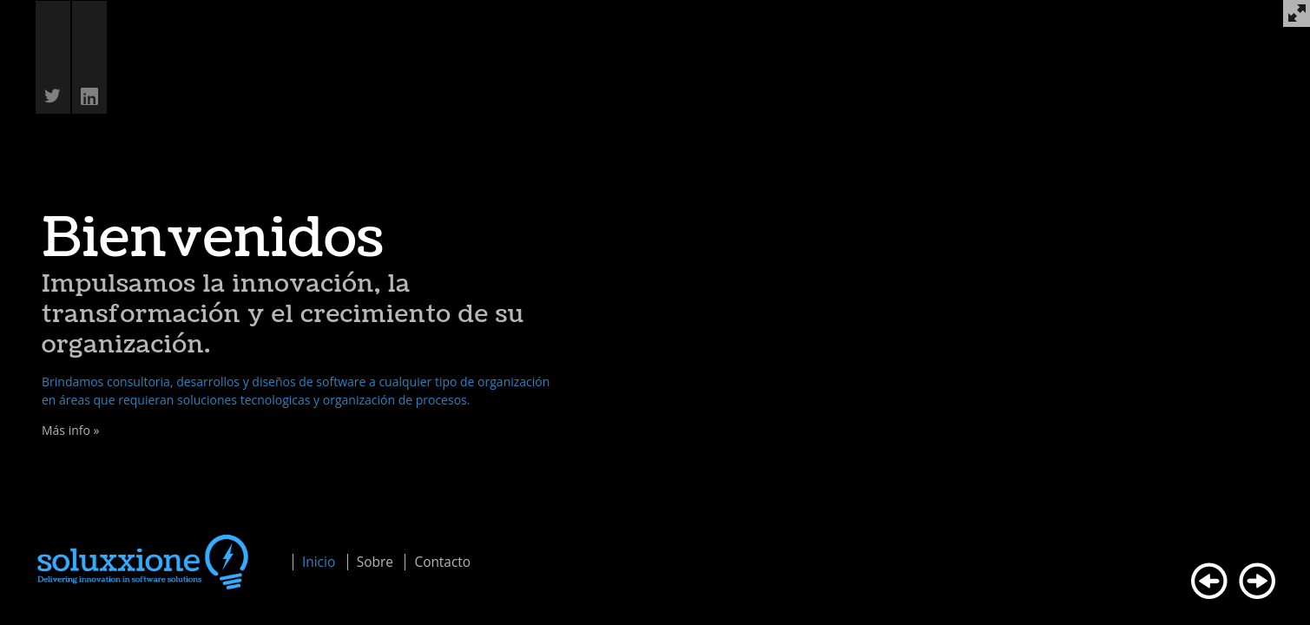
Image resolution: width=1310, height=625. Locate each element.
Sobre (375, 562)
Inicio (318, 562)
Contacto (442, 562)
